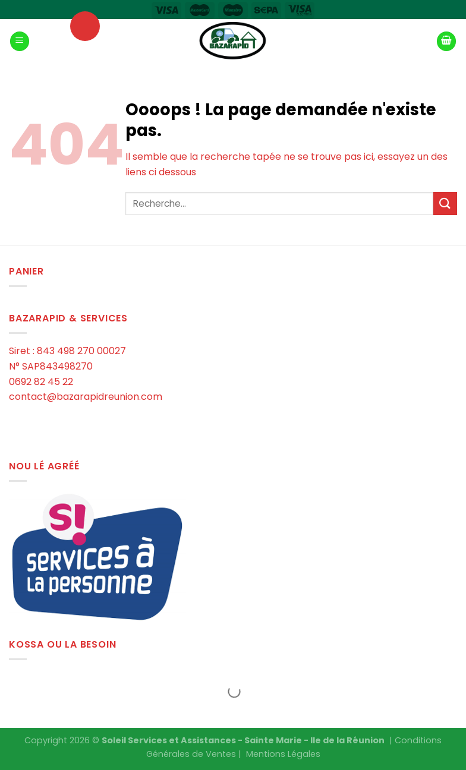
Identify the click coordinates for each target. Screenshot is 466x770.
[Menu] (19, 41)
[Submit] (445, 203)
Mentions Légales (283, 754)
